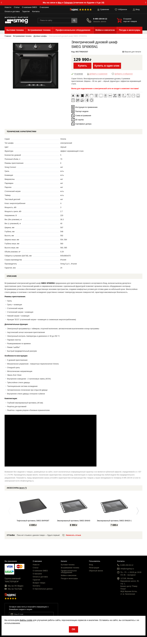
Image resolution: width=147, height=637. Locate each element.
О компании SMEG (29, 7)
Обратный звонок (96, 571)
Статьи (16, 7)
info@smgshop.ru (127, 569)
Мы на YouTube (13, 589)
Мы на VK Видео (14, 586)
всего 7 (23, 488)
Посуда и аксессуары (69, 578)
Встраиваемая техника (70, 568)
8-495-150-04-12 (100, 19)
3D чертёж (79, 120)
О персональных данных (43, 589)
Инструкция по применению (86, 107)
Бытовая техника (68, 565)
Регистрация (94, 568)
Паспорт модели (81, 111)
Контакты (36, 11)
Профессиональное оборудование (69, 571)
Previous (10, 511)
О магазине (44, 7)
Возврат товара (39, 583)
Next (137, 511)
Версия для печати (131, 52)
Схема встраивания (83, 116)
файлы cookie (26, 620)
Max (60, 2)
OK (73, 629)
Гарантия (26, 11)
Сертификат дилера (83, 124)
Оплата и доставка (12, 11)
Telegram (68, 2)
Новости (8, 7)
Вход (91, 565)
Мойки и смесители (68, 575)
